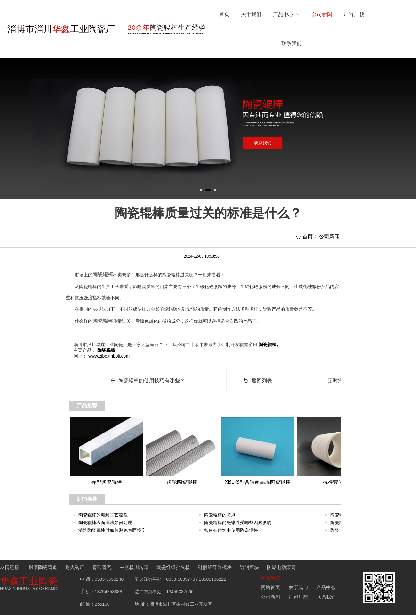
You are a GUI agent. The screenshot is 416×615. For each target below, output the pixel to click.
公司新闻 (322, 14)
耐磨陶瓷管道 (42, 567)
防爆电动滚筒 (281, 567)
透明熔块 (249, 567)
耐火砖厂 (74, 567)
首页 (224, 14)
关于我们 (251, 14)
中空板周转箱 (134, 567)
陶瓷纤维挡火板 (173, 567)
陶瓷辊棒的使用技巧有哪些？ (147, 380)
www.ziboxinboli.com (108, 356)
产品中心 (286, 14)
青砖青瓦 (102, 567)
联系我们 (291, 43)
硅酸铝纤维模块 (215, 567)
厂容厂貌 (354, 14)
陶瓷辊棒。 (269, 344)
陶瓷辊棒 (102, 274)
